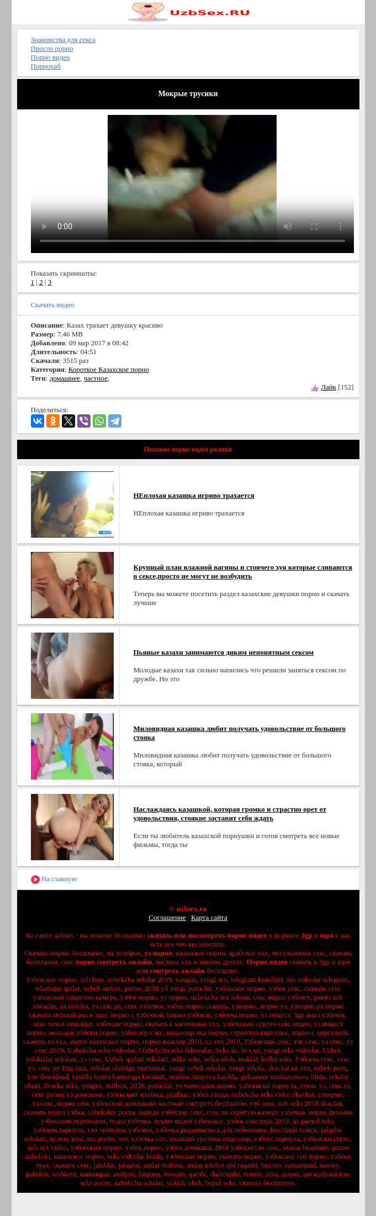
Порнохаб (46, 66)
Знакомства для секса (63, 39)
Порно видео (50, 57)
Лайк (328, 387)
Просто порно (52, 48)
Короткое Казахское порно (108, 369)
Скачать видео (53, 305)
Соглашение (167, 917)
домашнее (65, 378)
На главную (54, 879)
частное (96, 378)
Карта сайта (209, 917)
